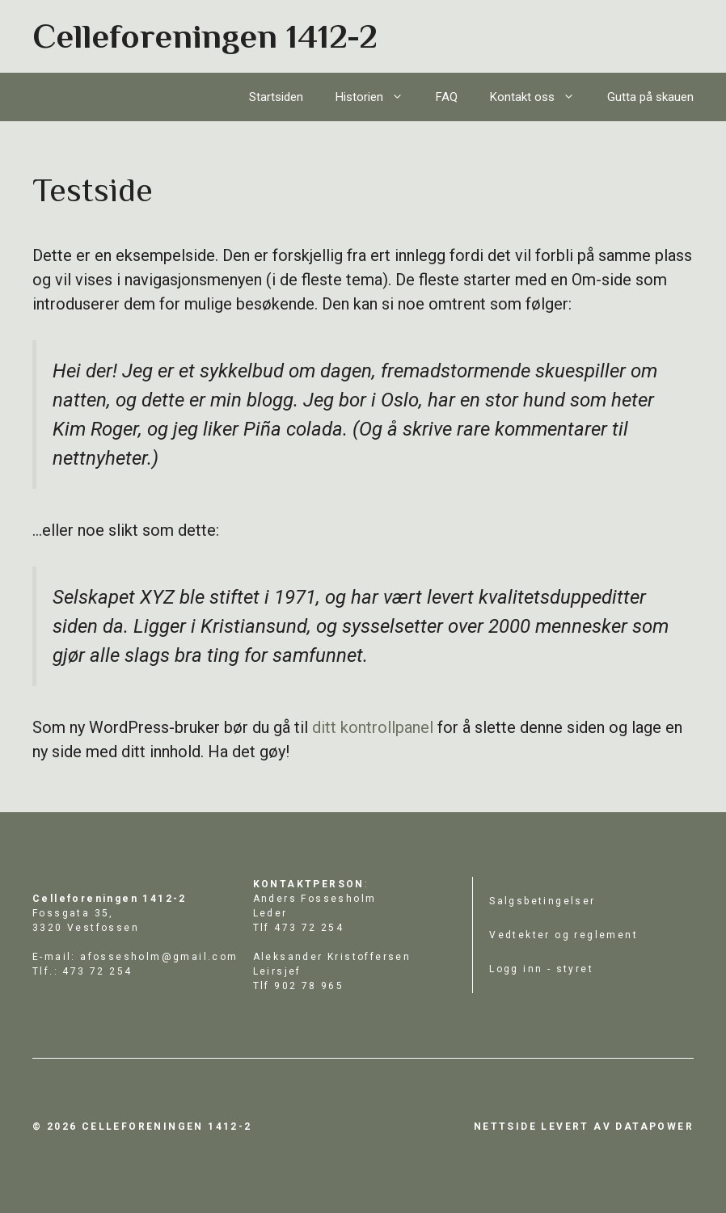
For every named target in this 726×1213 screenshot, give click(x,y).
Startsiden (276, 97)
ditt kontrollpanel (372, 727)
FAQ (447, 97)
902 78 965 (309, 986)
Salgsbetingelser (542, 901)
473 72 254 (309, 927)
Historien (378, 97)
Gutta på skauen (650, 97)
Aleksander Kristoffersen (332, 956)
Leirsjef (277, 971)
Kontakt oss (540, 97)
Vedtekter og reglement (563, 935)
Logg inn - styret (541, 969)
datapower (654, 1126)
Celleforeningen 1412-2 (205, 36)
